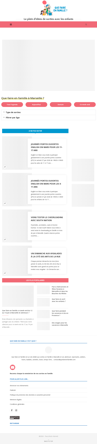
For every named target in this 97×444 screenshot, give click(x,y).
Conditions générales (17, 404)
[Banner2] (83, 195)
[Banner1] (83, 170)
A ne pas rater (35, 131)
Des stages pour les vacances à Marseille (60, 324)
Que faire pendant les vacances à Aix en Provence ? (60, 313)
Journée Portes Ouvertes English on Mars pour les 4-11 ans (46, 183)
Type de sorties (13, 112)
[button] (48, 112)
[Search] (86, 24)
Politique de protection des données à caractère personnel (30, 395)
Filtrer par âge (13, 117)
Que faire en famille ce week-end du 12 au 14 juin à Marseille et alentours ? (17, 311)
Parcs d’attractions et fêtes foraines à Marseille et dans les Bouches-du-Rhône (60, 290)
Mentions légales (16, 400)
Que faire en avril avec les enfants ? (59, 300)
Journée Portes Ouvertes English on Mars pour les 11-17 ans (46, 147)
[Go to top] (48, 441)
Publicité (13, 390)
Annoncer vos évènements (19, 386)
